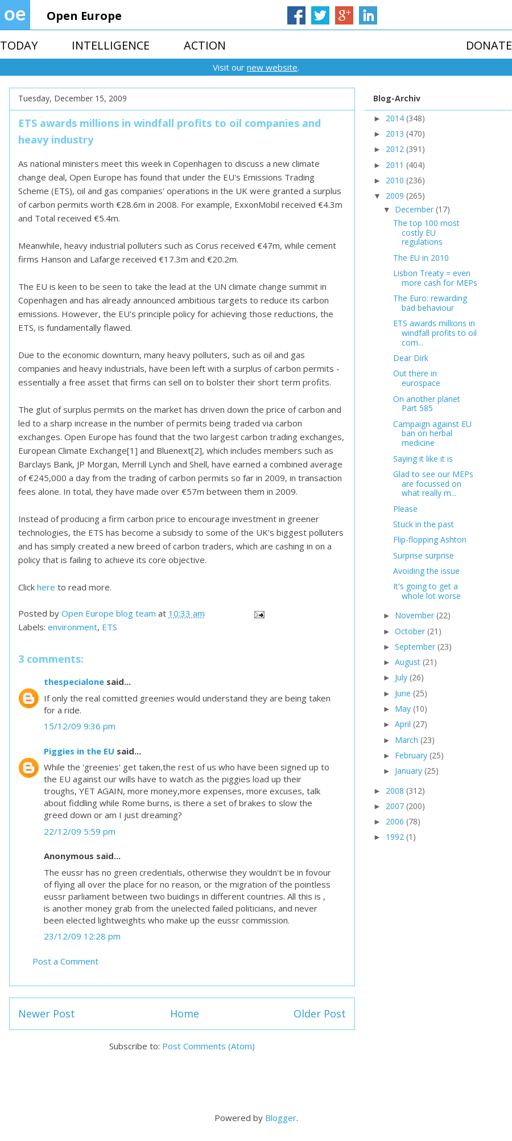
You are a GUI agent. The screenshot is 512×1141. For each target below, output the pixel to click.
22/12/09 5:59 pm (79, 831)
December (415, 209)
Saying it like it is (423, 458)
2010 (396, 180)
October (411, 631)
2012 (396, 148)
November (415, 615)
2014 (396, 118)
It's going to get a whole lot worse (427, 591)
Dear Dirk (410, 357)
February (412, 755)
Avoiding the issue (426, 570)
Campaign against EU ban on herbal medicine (432, 433)
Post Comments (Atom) (208, 1046)
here (46, 587)
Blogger (280, 1117)
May (404, 708)
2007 (396, 806)
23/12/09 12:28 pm (82, 936)
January (409, 770)
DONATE (489, 45)
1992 (396, 836)
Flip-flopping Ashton (429, 539)
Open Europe (84, 15)
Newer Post (46, 1013)
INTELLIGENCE (111, 45)
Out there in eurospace (416, 378)
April (404, 724)
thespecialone (74, 681)
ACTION (205, 45)
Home (184, 1013)
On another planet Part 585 (426, 403)
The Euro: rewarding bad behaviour (430, 303)
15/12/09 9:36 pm (79, 726)
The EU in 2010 (421, 257)
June (404, 693)
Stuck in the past (423, 524)
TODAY (19, 45)
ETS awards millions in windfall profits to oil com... (435, 333)
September (416, 646)
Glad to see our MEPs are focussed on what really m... (433, 484)
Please (405, 508)
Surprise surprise (423, 555)
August (409, 661)
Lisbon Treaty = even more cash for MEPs (435, 278)
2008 (396, 790)
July (402, 677)
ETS (109, 627)
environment (72, 627)
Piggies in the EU (79, 751)
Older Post (320, 1013)
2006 (396, 821)
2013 (396, 133)
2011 (396, 164)
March (407, 739)
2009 (396, 195)
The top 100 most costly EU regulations (426, 232)
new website (272, 67)
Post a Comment (65, 961)
